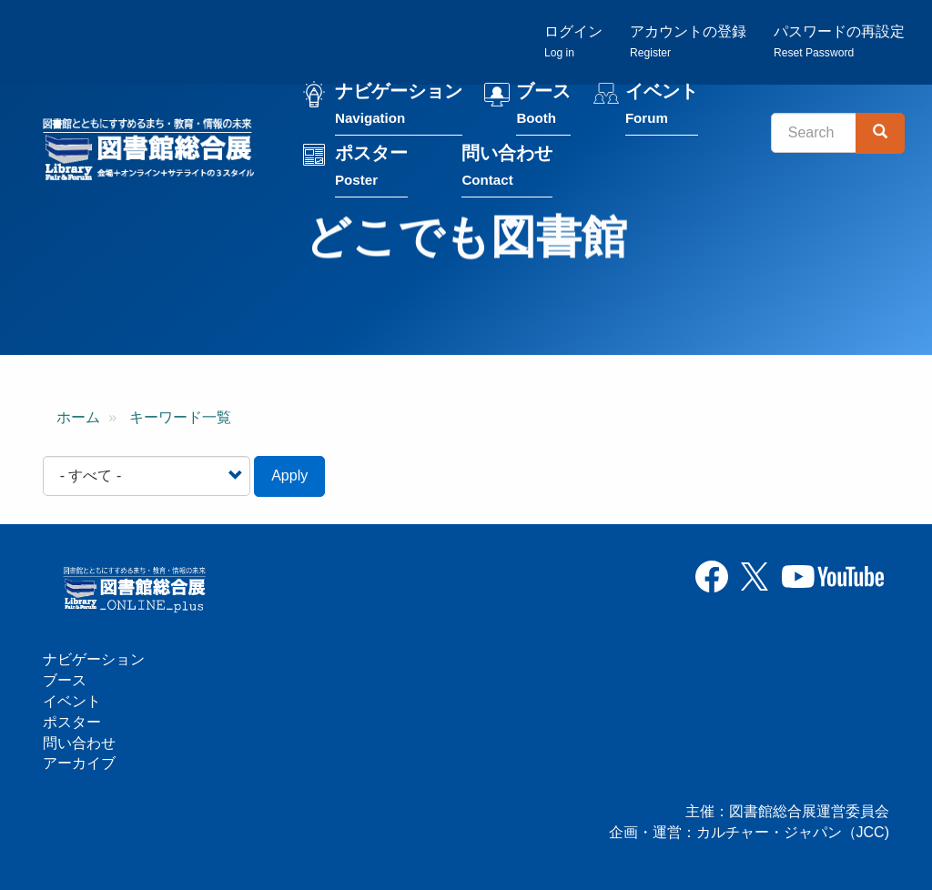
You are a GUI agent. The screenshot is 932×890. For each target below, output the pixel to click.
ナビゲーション (398, 108)
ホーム (78, 417)
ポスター (371, 170)
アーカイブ (79, 763)
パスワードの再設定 (839, 41)
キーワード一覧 (180, 417)
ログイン (573, 41)
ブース (543, 108)
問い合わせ (506, 170)
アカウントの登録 (688, 41)
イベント (661, 108)
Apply (289, 475)
